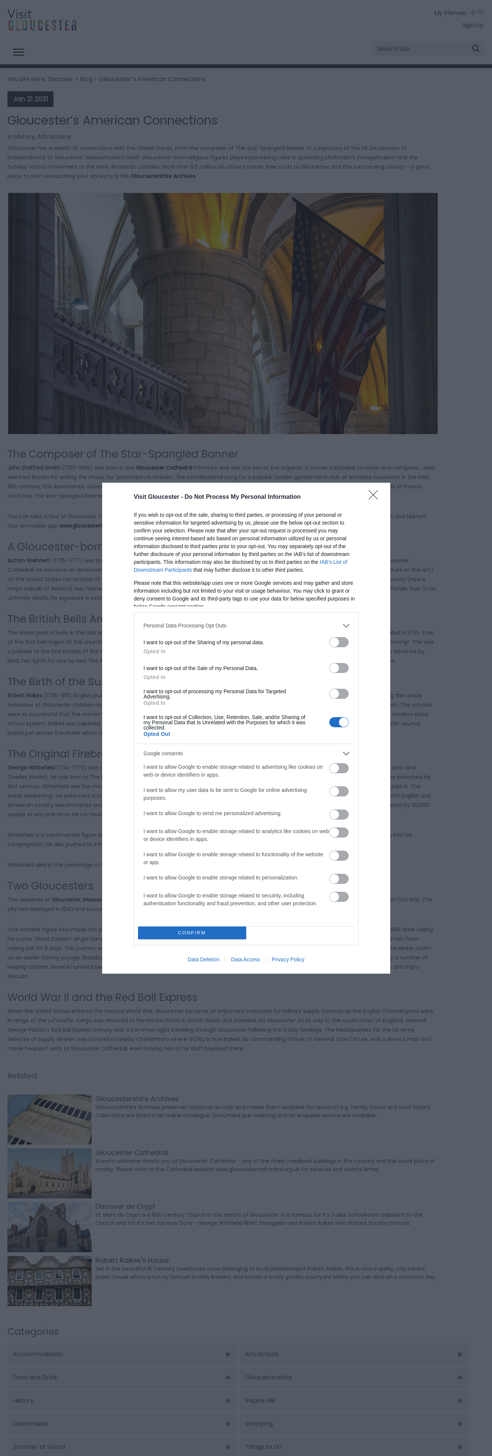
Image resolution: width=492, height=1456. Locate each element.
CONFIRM (192, 933)
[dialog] (246, 728)
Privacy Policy (288, 959)
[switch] (339, 642)
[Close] (376, 497)
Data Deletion (204, 959)
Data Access (245, 959)
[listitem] (246, 626)
